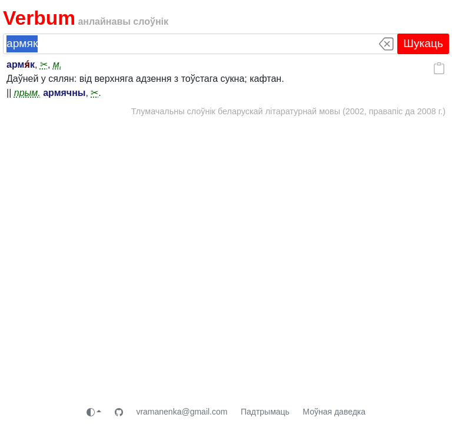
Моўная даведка (334, 411)
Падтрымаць (265, 411)
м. (57, 64)
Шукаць (423, 43)
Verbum (39, 18)
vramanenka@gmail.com (181, 411)
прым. (27, 93)
